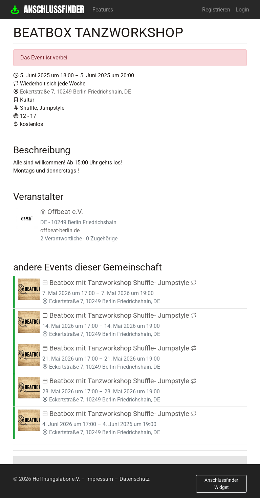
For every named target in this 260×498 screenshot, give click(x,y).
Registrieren (216, 9)
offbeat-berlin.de (60, 230)
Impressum (99, 479)
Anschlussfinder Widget (221, 483)
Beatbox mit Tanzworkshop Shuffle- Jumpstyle (119, 283)
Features (102, 9)
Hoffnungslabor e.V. (56, 479)
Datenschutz (135, 479)
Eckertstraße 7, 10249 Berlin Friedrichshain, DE (75, 91)
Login (242, 9)
